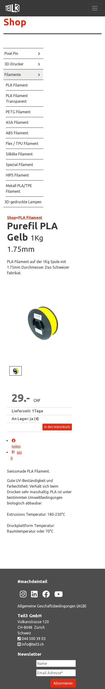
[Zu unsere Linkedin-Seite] (34, 594)
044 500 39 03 (32, 638)
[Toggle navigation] (94, 8)
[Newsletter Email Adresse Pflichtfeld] (56, 672)
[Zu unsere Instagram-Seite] (23, 594)
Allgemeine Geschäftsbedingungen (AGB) (52, 606)
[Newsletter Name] (56, 663)
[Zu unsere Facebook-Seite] (46, 594)
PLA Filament (30, 217)
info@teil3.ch (31, 644)
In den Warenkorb (57, 427)
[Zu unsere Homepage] (12, 8)
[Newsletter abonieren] (63, 683)
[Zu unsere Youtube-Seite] (58, 594)
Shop (15, 22)
